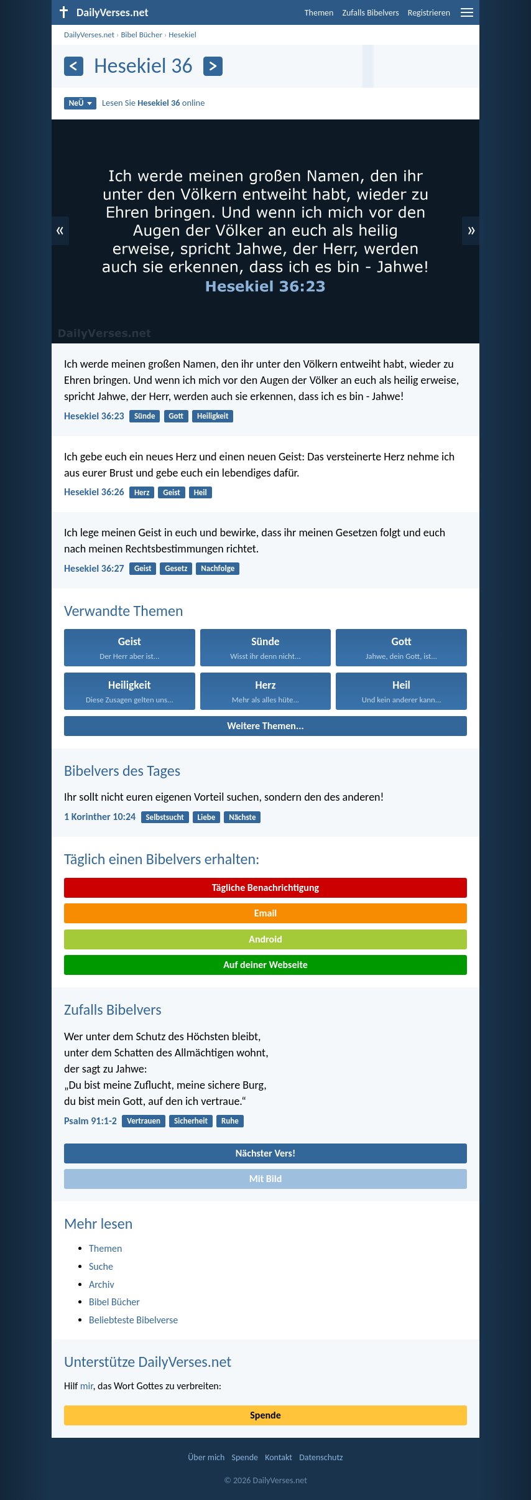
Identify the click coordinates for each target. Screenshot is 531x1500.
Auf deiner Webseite (265, 965)
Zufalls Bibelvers (370, 12)
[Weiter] (213, 66)
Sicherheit (191, 1120)
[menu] (467, 17)
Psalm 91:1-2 (90, 1121)
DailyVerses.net (89, 34)
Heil (200, 492)
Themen (319, 12)
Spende (265, 1415)
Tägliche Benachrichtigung (265, 887)
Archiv (101, 1284)
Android (265, 939)
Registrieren (429, 12)
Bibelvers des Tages (122, 771)
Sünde (144, 416)
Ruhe (230, 1120)
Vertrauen (143, 1120)
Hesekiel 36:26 (94, 492)
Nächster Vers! (265, 1153)
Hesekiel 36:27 (94, 568)
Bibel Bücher (141, 34)
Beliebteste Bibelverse (133, 1320)
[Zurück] (73, 66)
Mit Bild (265, 1179)
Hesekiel (182, 34)
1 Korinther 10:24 (100, 816)
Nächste (242, 817)
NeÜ (80, 103)
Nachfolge (217, 568)
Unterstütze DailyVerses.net (147, 1362)
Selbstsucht (164, 817)
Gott (176, 416)
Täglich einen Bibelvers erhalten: (161, 859)
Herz (142, 492)
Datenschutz (321, 1457)
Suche (101, 1266)
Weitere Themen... (265, 726)
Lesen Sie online (153, 102)
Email (265, 913)
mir (86, 1386)
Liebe (207, 817)
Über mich (206, 1457)
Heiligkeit (213, 416)
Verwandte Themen (123, 611)
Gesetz (176, 568)
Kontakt (278, 1457)
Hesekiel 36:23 (94, 416)
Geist (171, 492)
